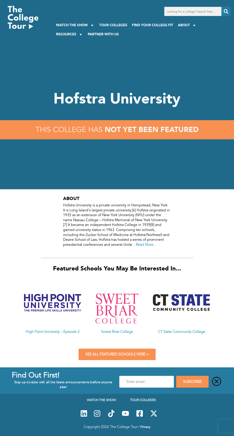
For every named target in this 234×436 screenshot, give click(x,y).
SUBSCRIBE (192, 381)
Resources (69, 34)
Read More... (146, 244)
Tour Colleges (113, 25)
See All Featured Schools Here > (117, 354)
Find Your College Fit (152, 25)
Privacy (145, 427)
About (187, 25)
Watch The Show (75, 25)
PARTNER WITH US (103, 34)
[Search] (226, 11)
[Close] (216, 382)
